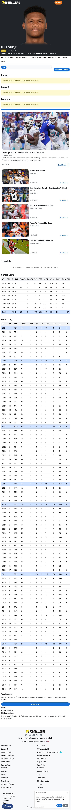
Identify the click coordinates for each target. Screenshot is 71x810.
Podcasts (4, 778)
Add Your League (61, 69)
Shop (38, 775)
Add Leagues (35, 704)
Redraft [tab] (3, 57)
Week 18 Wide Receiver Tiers (42, 205)
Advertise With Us (43, 771)
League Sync (5, 749)
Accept (59, 805)
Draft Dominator (7, 752)
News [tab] (3, 62)
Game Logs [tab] (52, 57)
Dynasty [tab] (18, 57)
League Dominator (7, 755)
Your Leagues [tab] (62, 57)
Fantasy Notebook (37, 170)
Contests (40, 787)
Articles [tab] (25, 57)
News (3, 775)
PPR (3, 67)
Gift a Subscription (43, 781)
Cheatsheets (5, 762)
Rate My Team (6, 765)
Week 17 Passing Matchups (41, 223)
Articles (4, 771)
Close (65, 805)
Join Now (58, 3)
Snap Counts (41, 762)
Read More (63, 165)
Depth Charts (41, 759)
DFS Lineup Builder (43, 749)
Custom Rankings (7, 759)
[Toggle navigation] (68, 3)
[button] (51, 67)
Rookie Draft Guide (7, 784)
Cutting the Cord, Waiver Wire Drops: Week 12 (23, 152)
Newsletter (5, 781)
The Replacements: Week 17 (41, 240)
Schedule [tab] (32, 57)
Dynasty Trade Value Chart (52, 752)
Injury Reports (6, 787)
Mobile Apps (41, 778)
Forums (39, 784)
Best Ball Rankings (43, 755)
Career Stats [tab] (41, 57)
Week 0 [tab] (10, 57)
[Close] (68, 793)
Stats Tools (41, 765)
